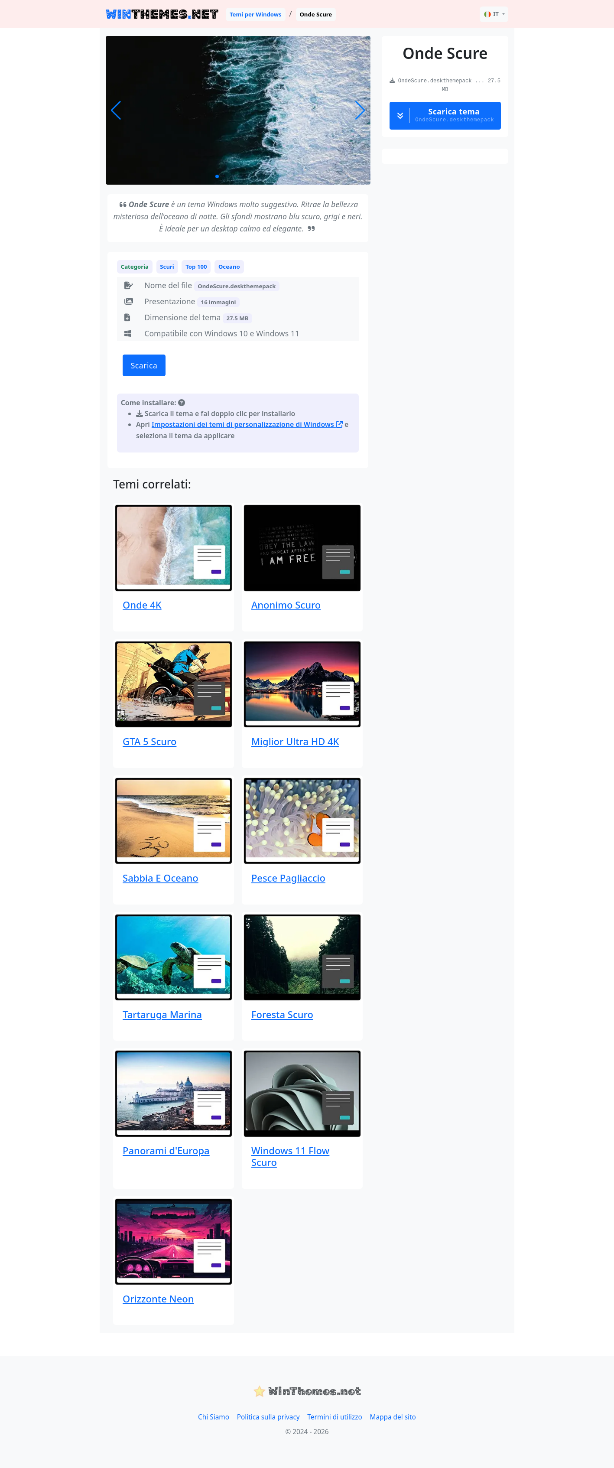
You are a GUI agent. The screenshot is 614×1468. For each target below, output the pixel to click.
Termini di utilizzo (334, 1417)
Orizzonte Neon (158, 1298)
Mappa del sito (393, 1417)
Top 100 (196, 266)
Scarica (144, 365)
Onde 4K (142, 604)
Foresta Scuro (282, 1014)
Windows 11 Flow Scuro (290, 1156)
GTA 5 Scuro (149, 741)
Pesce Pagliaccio (288, 877)
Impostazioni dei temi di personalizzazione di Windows (247, 424)
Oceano (229, 266)
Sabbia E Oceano (160, 877)
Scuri (167, 266)
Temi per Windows (256, 14)
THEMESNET (162, 14)
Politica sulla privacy (268, 1417)
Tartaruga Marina (162, 1014)
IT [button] (491, 14)
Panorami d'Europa (166, 1150)
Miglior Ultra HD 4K (295, 741)
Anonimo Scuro (286, 604)
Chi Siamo (213, 1417)
